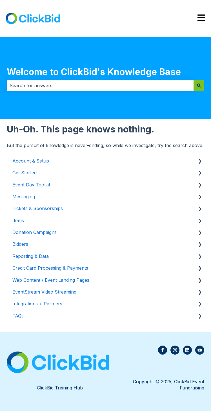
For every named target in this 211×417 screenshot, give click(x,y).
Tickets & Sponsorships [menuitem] (37, 208)
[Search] (199, 85)
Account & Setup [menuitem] (30, 161)
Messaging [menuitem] (23, 196)
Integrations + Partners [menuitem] (37, 303)
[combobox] (100, 85)
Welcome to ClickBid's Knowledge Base (94, 71)
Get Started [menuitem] (24, 172)
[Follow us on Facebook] (162, 350)
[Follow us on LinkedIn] (187, 350)
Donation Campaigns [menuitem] (34, 232)
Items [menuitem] (18, 220)
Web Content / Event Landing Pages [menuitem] (50, 280)
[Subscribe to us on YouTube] (199, 350)
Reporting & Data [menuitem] (30, 256)
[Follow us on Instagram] (174, 350)
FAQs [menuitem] (18, 316)
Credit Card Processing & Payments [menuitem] (50, 268)
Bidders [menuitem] (20, 244)
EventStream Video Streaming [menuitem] (44, 292)
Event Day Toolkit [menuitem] (31, 185)
